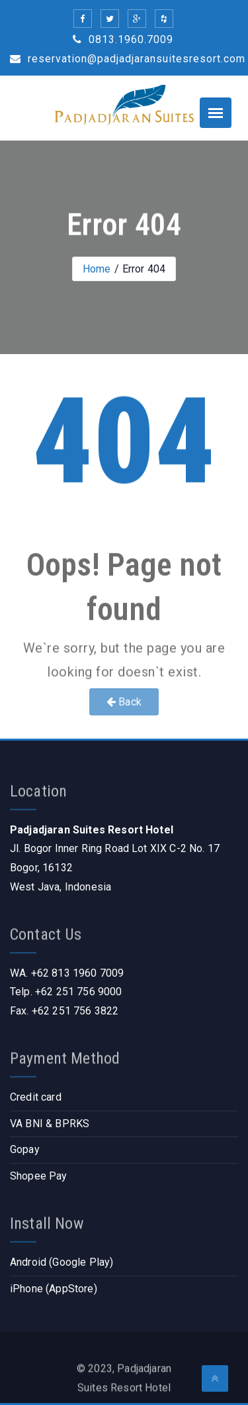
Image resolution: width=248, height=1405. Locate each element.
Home (97, 269)
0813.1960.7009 (123, 39)
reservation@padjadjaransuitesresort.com (127, 58)
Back (124, 702)
